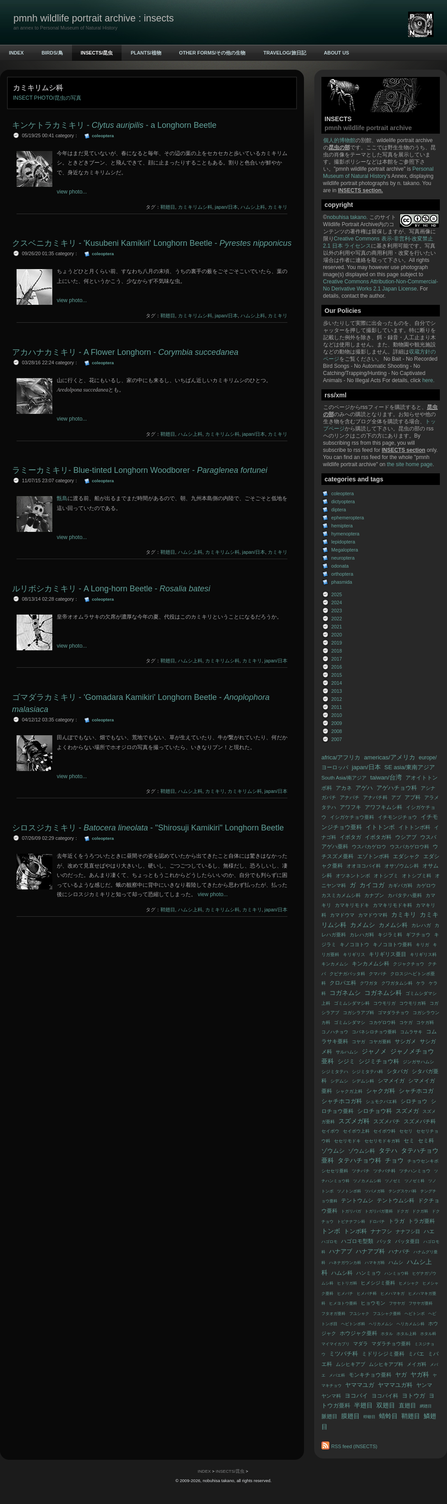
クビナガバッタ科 (347, 973)
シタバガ (397, 1071)
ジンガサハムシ (418, 1061)
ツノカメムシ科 (367, 1181)
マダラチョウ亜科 (391, 1343)
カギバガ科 (400, 885)
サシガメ (405, 1041)
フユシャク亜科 (387, 1313)
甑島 (62, 498)
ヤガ (401, 1374)
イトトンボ (380, 827)
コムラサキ (411, 1031)
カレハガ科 (362, 934)
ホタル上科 (406, 1333)
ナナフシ (381, 1231)
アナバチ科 (375, 797)
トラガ (396, 1221)
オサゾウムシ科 (401, 865)
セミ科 (426, 1140)
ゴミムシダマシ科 (352, 1003)
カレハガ (421, 925)
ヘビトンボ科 (353, 1324)
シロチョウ (414, 1101)
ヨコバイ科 (384, 1396)
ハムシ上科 (252, 207)
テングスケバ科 (402, 1191)
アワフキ (350, 807)
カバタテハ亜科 (405, 895)
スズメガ (407, 1111)
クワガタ (369, 983)
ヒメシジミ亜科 (378, 1282)
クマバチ (378, 973)
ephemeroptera (347, 517)
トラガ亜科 (421, 1221)
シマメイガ (391, 1081)
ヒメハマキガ (392, 1293)
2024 (336, 602)
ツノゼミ (393, 1181)
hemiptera (342, 525)
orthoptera (342, 574)
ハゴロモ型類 (357, 1241)
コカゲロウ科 (382, 1022)
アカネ (344, 788)
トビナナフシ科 (351, 1221)
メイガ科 (416, 1364)
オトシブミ (386, 875)
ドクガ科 (420, 1211)
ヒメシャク (409, 1283)
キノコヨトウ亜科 (392, 944)
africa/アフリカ (340, 757)
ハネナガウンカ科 (345, 1262)
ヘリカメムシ (381, 1324)
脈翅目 (329, 1416)
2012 (336, 699)
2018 (336, 650)
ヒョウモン (373, 1303)
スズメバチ (386, 1121)
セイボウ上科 (356, 1131)
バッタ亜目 (407, 1241)
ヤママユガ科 (395, 1385)
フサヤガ (397, 1303)
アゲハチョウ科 (396, 787)
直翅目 (407, 1405)
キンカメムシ (334, 963)
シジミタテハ (334, 1071)
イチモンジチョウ (397, 817)
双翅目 (385, 1405)
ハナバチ (399, 1251)
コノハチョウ (334, 1031)
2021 (336, 626)
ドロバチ (377, 1221)
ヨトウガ (413, 1395)
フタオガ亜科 (333, 1313)
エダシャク (406, 856)
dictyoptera (343, 501)
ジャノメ (374, 1051)
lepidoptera (343, 541)
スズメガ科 (354, 1121)
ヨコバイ (356, 1395)
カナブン (374, 895)
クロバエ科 (342, 983)
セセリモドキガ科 (382, 1140)
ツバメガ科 (375, 1191)
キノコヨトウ (354, 944)
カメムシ (362, 925)
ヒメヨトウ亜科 (343, 1303)
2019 (336, 642)
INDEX (16, 52)
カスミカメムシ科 (341, 895)
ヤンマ (424, 1385)
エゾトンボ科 (373, 856)
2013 (336, 691)
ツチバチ (361, 1170)
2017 (336, 658)
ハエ (429, 1231)
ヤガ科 (419, 1374)
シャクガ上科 (349, 1091)
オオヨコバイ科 (363, 865)
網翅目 (426, 1406)
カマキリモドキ (352, 905)
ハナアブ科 (370, 1251)
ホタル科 (428, 1333)
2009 (336, 723)
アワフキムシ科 (383, 807)
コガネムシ (345, 993)
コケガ (406, 1022)
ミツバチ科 (343, 1353)
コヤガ (358, 1041)
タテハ (388, 1150)
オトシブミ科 (416, 875)
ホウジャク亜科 (358, 1333)
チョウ (394, 1160)
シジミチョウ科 (378, 1061)
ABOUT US (336, 52)
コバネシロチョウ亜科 (374, 1031)
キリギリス (354, 954)
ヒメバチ (345, 1293)
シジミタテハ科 (367, 1071)
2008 (336, 731)
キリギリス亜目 (387, 954)
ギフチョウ (418, 934)
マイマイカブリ (335, 1344)
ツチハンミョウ (414, 1170)
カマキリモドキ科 (392, 905)
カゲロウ (426, 885)
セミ (409, 1140)
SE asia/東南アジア (409, 767)
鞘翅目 (410, 1416)
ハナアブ (340, 1251)
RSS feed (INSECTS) (354, 1446)
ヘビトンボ (415, 1313)
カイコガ (371, 885)
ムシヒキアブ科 (386, 1364)
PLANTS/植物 (146, 52)
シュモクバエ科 (381, 1101)
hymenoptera (345, 533)
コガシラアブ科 (358, 1012)
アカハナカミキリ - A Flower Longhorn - (125, 352)
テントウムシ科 (395, 1200)
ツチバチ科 (384, 1170)
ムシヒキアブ (350, 1364)
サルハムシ (347, 1051)
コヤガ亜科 (380, 1041)
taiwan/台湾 (386, 777)
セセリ (406, 1131)
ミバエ (416, 1354)
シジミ (346, 1061)
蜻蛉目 (388, 1416)
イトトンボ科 (414, 827)
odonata (340, 566)
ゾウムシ (333, 1150)
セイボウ (330, 1131)
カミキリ (403, 914)
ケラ (420, 983)
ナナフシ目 (408, 1231)
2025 (336, 594)
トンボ (330, 1231)
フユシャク (359, 1313)
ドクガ (402, 1211)
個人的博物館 (339, 140)
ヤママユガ (359, 1385)
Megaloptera (344, 549)
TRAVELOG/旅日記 (284, 52)
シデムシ (339, 1080)
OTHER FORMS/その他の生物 (212, 52)
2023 (336, 610)
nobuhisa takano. (348, 217)
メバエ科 (337, 1375)
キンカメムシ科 (370, 964)
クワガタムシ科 (397, 983)
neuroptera (342, 557)
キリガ (422, 944)
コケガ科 (425, 1022)
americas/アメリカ (389, 757)
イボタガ (350, 837)
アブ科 (413, 797)
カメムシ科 (393, 925)
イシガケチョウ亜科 (352, 817)
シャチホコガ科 (341, 1101)
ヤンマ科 (331, 1396)
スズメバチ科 (420, 1121)
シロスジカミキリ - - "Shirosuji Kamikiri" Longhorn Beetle (148, 827)
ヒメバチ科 (367, 1293)
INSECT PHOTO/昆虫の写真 (47, 98)
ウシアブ (406, 837)
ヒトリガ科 (347, 1283)
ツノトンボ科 (349, 1191)
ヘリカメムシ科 (410, 1324)
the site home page (410, 464)
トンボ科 (355, 1231)
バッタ (384, 1241)
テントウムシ (357, 1200)
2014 (336, 683)
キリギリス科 (423, 954)
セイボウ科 (384, 1131)
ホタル (387, 1333)
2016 (336, 667)
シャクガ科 (380, 1090)
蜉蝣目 (369, 1417)
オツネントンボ (353, 875)
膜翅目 (350, 1416)
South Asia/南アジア (344, 777)
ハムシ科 (342, 1273)
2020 (336, 634)
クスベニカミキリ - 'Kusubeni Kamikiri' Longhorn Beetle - (151, 243)
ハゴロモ (329, 1241)
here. (428, 380)
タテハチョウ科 (359, 1160)
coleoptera (342, 493)
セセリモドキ (347, 1140)
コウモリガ (384, 1003)
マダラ (360, 1343)
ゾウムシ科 (361, 1151)
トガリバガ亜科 (379, 1211)
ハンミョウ (368, 1273)
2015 (336, 675)
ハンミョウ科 (396, 1273)
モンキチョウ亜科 (370, 1375)
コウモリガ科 (412, 1003)
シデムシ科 (363, 1080)
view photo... (72, 192)
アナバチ (349, 797)
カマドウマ (342, 915)
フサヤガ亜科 (421, 1303)
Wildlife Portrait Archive (350, 224)
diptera (338, 509)
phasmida (341, 582)
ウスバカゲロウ (369, 846)
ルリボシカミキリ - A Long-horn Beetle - (111, 588)
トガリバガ (351, 1211)
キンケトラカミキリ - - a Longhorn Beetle (114, 125)
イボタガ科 (378, 837)
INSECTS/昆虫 (97, 52)
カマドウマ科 (373, 915)
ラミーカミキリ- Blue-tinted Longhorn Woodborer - (139, 470)
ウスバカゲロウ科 (409, 846)
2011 (336, 707)
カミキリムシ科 (195, 207)
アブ (396, 797)
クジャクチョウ (408, 963)
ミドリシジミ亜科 (383, 1354)
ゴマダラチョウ (393, 1012)
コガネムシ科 (383, 993)
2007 (336, 739)
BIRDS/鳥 (52, 52)
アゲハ (364, 787)
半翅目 (363, 1405)
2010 (336, 715)
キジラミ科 (390, 934)
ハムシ (395, 1262)
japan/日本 (366, 767)
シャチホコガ (416, 1090)
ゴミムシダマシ (349, 1022)
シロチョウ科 (374, 1111)
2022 (336, 618)
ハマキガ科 (375, 1262)
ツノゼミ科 (415, 1181)
